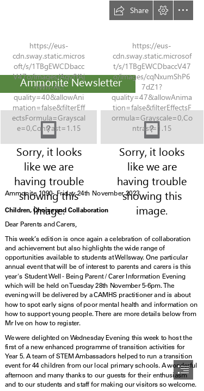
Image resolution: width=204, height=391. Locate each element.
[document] (102, 195)
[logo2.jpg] (48, 127)
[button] (131, 10)
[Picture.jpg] (152, 127)
